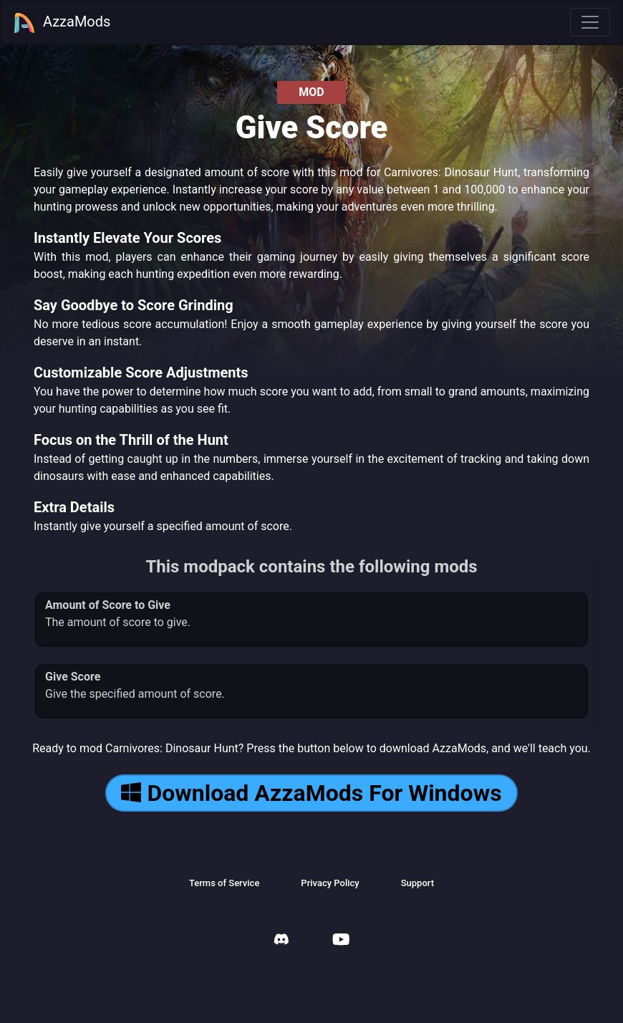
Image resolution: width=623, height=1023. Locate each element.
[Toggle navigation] (590, 22)
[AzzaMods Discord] (281, 941)
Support (417, 883)
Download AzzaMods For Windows (311, 793)
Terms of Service (224, 883)
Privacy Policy (330, 883)
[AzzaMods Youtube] (340, 941)
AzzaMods (61, 22)
